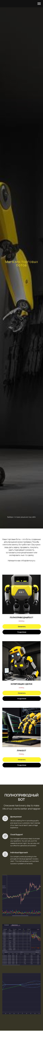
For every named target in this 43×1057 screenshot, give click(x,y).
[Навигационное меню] (39, 4)
